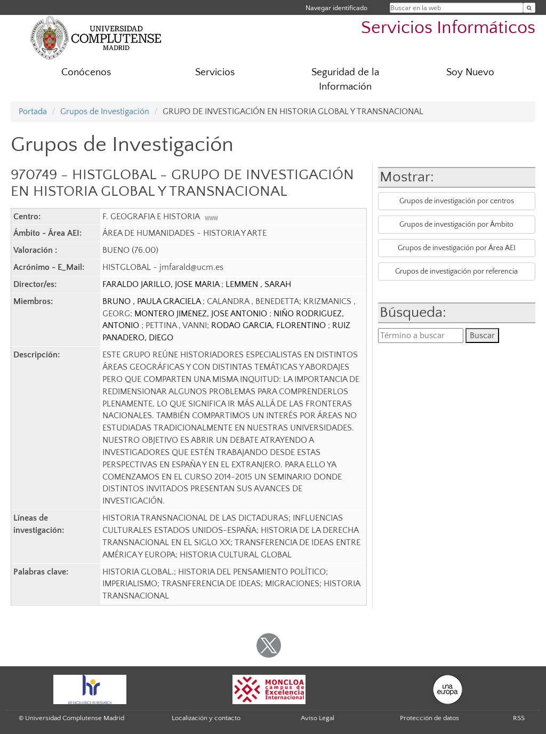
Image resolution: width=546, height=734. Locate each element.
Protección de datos (429, 718)
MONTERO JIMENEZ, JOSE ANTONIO (201, 313)
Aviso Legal (317, 718)
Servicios (215, 72)
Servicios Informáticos (448, 28)
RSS (519, 718)
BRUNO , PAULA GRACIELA (152, 301)
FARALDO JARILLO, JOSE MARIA (161, 284)
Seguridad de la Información (345, 79)
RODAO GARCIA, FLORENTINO (269, 325)
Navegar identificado (336, 7)
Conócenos (86, 72)
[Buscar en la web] (529, 8)
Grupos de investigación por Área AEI (457, 248)
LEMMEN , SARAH (258, 284)
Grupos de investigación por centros (456, 201)
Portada (33, 111)
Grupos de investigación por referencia (456, 271)
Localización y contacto (206, 718)
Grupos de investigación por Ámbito (456, 224)
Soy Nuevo (470, 72)
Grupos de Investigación (104, 111)
